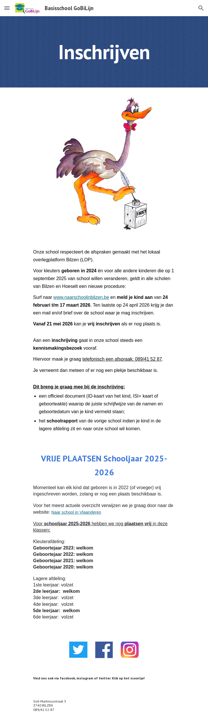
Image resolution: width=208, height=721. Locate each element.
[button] (7, 8)
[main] (104, 51)
